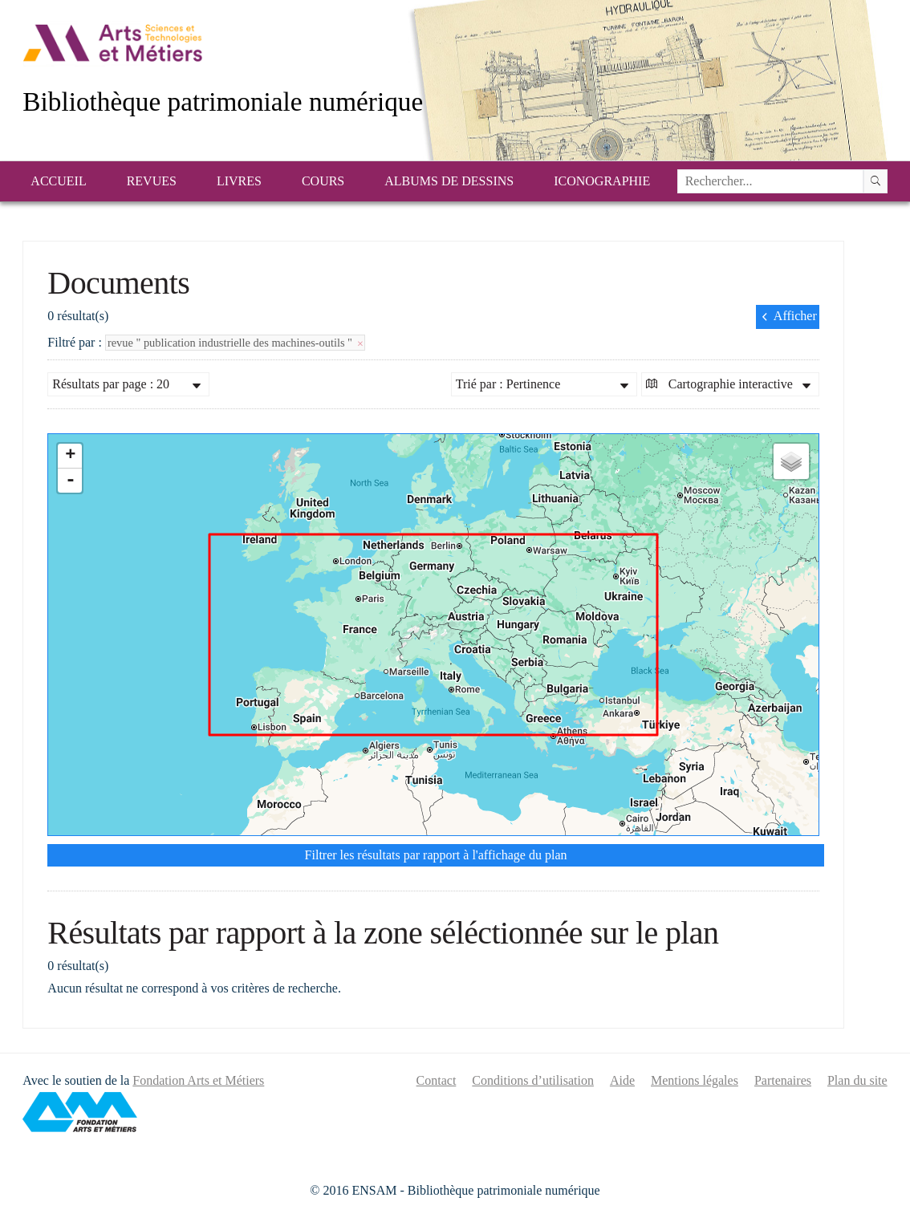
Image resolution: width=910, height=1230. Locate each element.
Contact (436, 1080)
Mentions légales (694, 1080)
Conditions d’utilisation (533, 1080)
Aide (622, 1080)
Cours (323, 181)
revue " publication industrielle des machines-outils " (235, 342)
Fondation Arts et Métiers (198, 1080)
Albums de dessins (449, 181)
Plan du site (857, 1080)
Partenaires (782, 1080)
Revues (152, 181)
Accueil (58, 181)
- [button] (70, 481)
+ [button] (70, 456)
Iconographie (602, 181)
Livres (239, 181)
